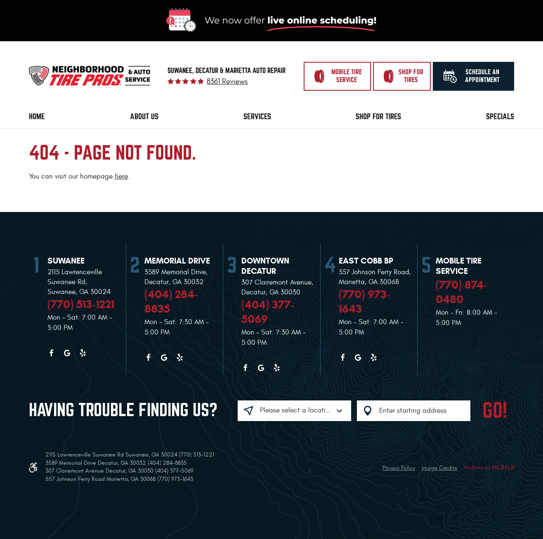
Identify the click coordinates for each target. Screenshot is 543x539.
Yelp (82, 353)
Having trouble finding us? (123, 410)
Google (67, 353)
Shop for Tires (378, 116)
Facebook (51, 353)
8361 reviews (227, 81)
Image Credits (439, 467)
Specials (500, 116)
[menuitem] (37, 117)
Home (37, 116)
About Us (144, 116)
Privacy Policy (398, 467)
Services (257, 116)
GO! (494, 410)
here (121, 176)
